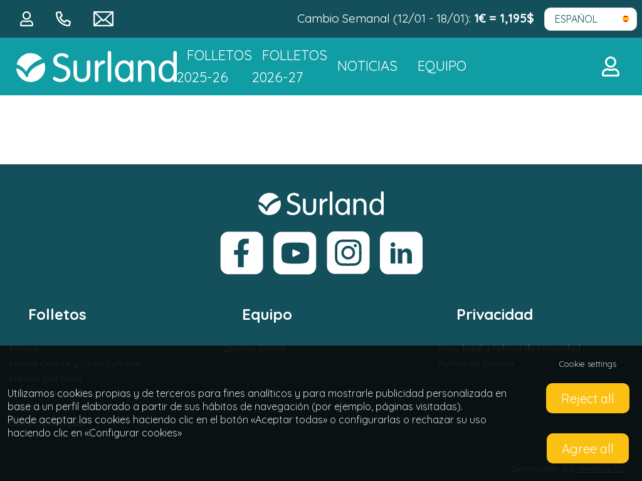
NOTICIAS (367, 66)
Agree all (588, 449)
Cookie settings (587, 364)
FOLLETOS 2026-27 (289, 66)
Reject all (587, 398)
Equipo (442, 66)
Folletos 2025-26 (214, 66)
